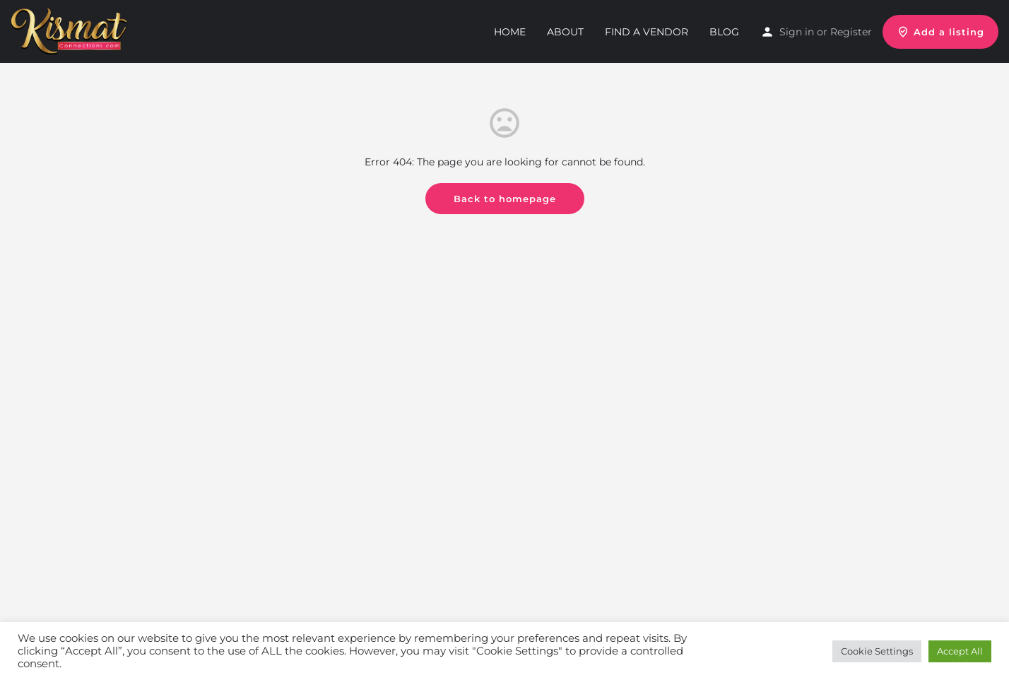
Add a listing (940, 31)
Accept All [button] (960, 651)
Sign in (796, 31)
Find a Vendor (646, 31)
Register (851, 31)
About (565, 31)
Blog (724, 31)
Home (510, 31)
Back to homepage (505, 198)
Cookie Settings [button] (877, 651)
